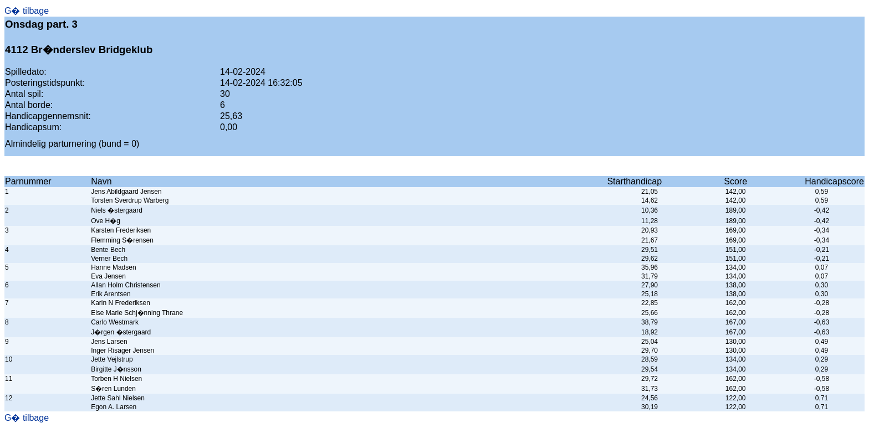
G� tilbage (26, 11)
